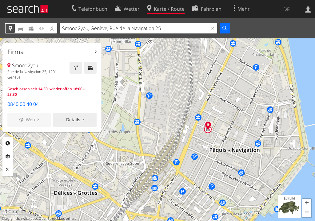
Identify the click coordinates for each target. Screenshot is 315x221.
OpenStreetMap (51, 218)
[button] (306, 203)
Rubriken (7, 143)
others (71, 218)
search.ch (11, 218)
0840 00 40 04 (23, 104)
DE (286, 9)
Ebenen (7, 156)
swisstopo (29, 218)
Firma (15, 52)
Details (73, 119)
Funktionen (7, 169)
